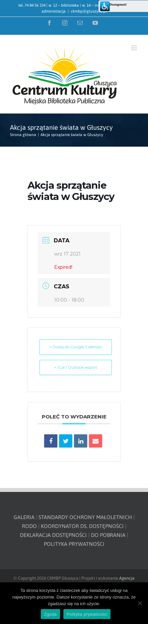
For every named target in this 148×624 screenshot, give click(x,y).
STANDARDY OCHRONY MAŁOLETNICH (85, 517)
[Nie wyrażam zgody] (139, 603)
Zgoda (50, 614)
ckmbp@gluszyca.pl (89, 11)
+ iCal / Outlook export (75, 367)
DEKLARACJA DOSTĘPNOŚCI (53, 535)
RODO (29, 526)
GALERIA (24, 517)
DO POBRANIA (108, 535)
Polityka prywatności (87, 614)
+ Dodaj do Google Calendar (75, 346)
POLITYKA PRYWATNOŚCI (74, 544)
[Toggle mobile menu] (134, 47)
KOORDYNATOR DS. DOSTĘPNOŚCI (82, 526)
